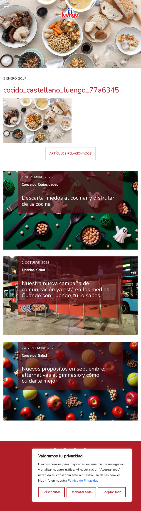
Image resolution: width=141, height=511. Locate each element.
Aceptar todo (111, 492)
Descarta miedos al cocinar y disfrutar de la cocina (68, 200)
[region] (82, 475)
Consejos (29, 184)
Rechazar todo (81, 492)
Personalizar (51, 492)
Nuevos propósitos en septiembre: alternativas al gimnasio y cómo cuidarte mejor (63, 375)
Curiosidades (48, 184)
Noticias (28, 270)
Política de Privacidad (83, 480)
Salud (40, 270)
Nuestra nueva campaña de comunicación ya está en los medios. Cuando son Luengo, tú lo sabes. (66, 289)
